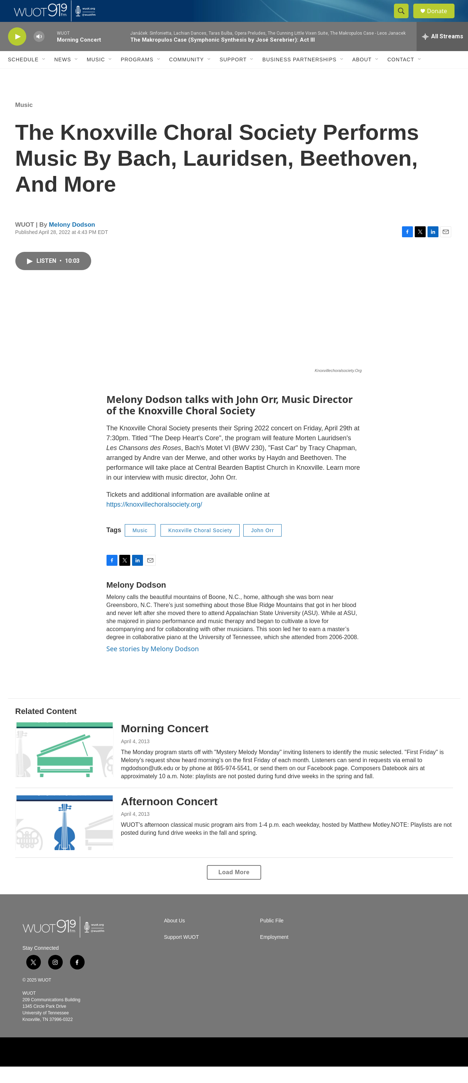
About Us (174, 937)
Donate (441, 19)
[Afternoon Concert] (64, 839)
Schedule (23, 76)
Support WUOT (181, 953)
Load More (234, 889)
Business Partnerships (299, 76)
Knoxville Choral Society (200, 547)
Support (233, 76)
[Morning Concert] (64, 766)
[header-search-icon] (405, 19)
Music (96, 76)
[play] (17, 53)
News (62, 76)
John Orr (262, 547)
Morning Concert (165, 745)
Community (186, 76)
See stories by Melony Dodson (153, 665)
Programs (137, 76)
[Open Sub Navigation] (44, 76)
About (362, 76)
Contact (400, 76)
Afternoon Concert (169, 818)
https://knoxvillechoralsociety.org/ (154, 521)
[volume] (39, 53)
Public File (272, 937)
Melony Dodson (72, 241)
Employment (274, 953)
